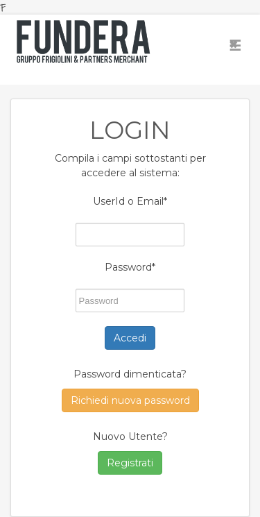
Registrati (130, 463)
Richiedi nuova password (130, 400)
